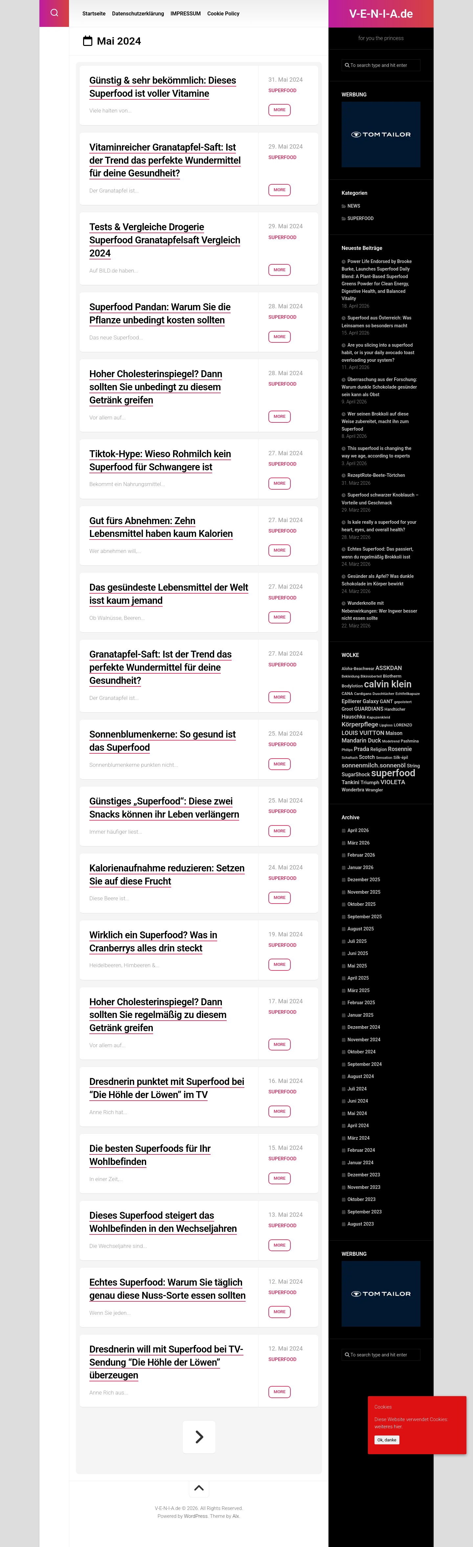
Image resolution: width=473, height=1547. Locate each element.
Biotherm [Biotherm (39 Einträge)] (392, 676)
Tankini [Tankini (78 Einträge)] (350, 782)
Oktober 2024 (361, 1051)
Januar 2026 (360, 867)
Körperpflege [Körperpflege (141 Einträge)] (360, 724)
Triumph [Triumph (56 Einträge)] (370, 782)
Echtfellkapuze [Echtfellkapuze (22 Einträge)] (407, 694)
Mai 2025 (357, 965)
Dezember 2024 (364, 1027)
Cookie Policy (223, 13)
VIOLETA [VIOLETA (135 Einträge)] (392, 782)
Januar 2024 (360, 1162)
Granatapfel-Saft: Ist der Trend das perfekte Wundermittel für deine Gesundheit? (162, 661)
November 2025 (364, 892)
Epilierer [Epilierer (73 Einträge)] (351, 701)
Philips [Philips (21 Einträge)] (347, 750)
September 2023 (365, 1211)
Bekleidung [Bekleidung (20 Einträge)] (350, 676)
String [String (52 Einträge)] (413, 766)
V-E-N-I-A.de (381, 14)
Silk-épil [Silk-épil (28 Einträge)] (401, 757)
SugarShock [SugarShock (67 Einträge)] (356, 774)
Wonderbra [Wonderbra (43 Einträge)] (353, 789)
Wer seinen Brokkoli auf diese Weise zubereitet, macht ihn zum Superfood (375, 421)
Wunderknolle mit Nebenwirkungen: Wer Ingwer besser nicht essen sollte (379, 610)
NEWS (354, 206)
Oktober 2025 (361, 904)
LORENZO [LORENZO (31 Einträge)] (403, 725)
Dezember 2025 (364, 879)
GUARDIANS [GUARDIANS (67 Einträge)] (368, 709)
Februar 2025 (361, 1002)
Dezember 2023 (364, 1174)
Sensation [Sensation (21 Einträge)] (384, 758)
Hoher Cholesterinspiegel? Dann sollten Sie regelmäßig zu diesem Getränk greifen (160, 1006)
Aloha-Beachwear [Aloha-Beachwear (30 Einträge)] (358, 668)
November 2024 (364, 1039)
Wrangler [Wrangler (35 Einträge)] (374, 789)
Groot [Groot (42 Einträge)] (347, 709)
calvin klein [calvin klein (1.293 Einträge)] (388, 684)
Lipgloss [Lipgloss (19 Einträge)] (386, 725)
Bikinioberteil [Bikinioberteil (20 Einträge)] (371, 676)
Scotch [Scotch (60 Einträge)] (367, 757)
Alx (236, 1517)
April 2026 (358, 830)
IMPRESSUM (185, 13)
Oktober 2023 (361, 1199)
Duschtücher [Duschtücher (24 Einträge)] (383, 693)
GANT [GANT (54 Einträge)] (386, 701)
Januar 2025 (360, 1015)
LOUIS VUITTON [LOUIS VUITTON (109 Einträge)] (363, 732)
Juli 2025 (357, 941)
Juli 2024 (357, 1088)
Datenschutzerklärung (138, 13)
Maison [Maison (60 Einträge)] (394, 733)
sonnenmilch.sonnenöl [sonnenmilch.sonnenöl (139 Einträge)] (374, 765)
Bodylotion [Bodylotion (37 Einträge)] (352, 685)
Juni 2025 (358, 953)
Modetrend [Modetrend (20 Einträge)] (391, 741)
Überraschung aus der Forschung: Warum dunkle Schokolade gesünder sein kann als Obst (379, 387)
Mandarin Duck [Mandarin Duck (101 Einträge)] (361, 740)
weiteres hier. (388, 1427)
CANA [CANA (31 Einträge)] (347, 693)
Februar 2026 (361, 855)
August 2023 (361, 1224)
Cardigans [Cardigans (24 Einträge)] (363, 693)
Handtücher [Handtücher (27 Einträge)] (395, 709)
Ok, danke (386, 1439)
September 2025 (365, 916)
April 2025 (358, 978)
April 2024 (358, 1125)
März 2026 (359, 842)
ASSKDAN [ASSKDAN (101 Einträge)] (388, 667)
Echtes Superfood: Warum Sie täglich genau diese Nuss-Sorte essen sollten (168, 1284)
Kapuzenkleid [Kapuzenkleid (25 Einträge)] (378, 717)
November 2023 (364, 1187)
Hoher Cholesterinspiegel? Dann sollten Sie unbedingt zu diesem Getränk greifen (157, 383)
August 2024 (361, 1076)
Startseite (93, 13)
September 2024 (365, 1064)
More (279, 108)
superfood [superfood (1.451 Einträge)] (393, 773)
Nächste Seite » (199, 1438)
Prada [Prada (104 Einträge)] (361, 748)
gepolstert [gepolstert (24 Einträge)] (403, 702)
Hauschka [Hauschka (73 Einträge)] (354, 717)
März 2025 (359, 990)
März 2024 (359, 1138)
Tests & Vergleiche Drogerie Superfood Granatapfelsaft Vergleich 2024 (167, 238)
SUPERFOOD (361, 218)
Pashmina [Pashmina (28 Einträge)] (410, 741)
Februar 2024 (361, 1150)
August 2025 (361, 928)
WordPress (196, 1517)
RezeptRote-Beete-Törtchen (376, 475)
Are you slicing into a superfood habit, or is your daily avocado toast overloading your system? (378, 352)
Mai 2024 (357, 1113)
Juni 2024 (358, 1101)
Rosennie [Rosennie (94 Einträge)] (400, 749)
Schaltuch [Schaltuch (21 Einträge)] (350, 758)
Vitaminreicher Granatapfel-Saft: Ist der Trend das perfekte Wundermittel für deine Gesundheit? (167, 159)
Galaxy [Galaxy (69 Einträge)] (371, 701)
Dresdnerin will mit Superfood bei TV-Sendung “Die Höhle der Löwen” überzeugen (168, 1363)
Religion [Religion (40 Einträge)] (378, 749)
